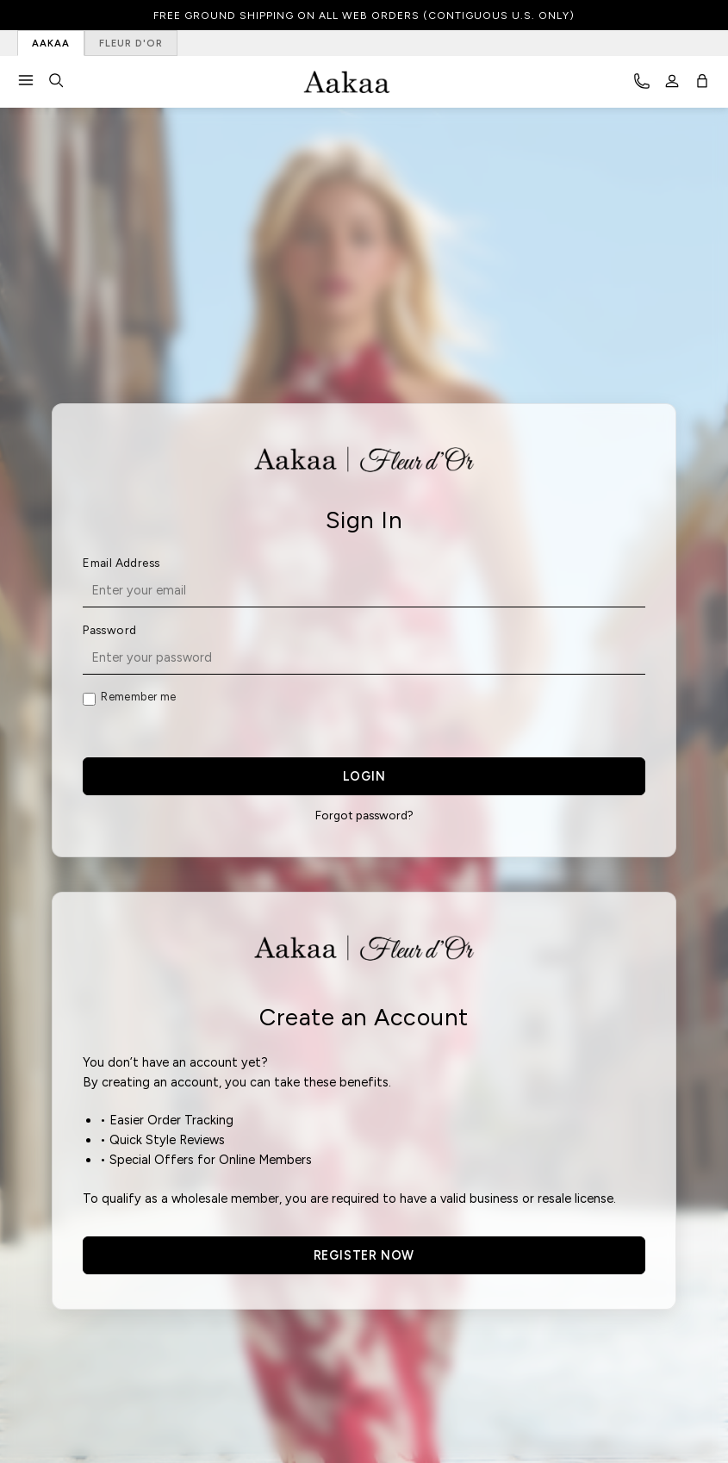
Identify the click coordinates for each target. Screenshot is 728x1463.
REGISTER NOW (364, 1255)
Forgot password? (364, 815)
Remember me (138, 696)
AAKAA (51, 43)
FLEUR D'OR (131, 43)
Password (109, 630)
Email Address (121, 563)
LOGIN (364, 776)
